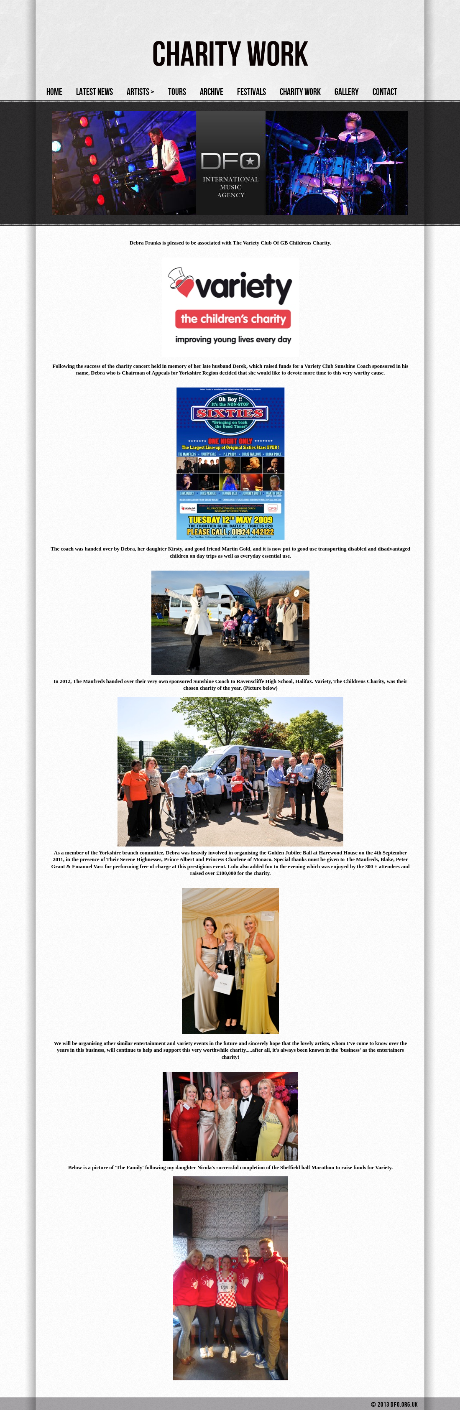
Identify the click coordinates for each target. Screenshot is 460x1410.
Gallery (347, 92)
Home (54, 92)
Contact (385, 92)
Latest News (94, 92)
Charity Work (300, 92)
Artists (140, 92)
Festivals (251, 92)
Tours (177, 92)
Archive (211, 92)
